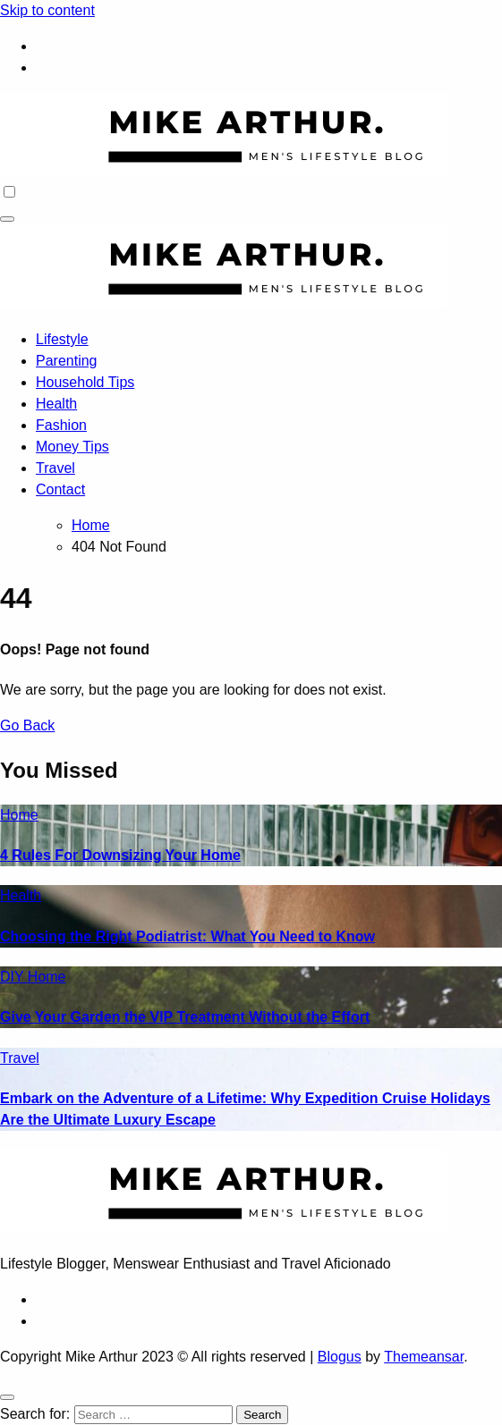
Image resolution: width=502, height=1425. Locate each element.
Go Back (27, 725)
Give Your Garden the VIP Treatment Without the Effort (185, 1016)
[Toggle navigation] (7, 219)
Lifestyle (62, 339)
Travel (55, 468)
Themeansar (424, 1356)
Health (56, 403)
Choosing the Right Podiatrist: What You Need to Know (187, 936)
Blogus (340, 1356)
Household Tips (85, 382)
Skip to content (47, 10)
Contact (60, 489)
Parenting (67, 360)
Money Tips (72, 446)
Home (19, 814)
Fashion (61, 425)
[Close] (7, 1397)
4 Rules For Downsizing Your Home (120, 855)
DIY (14, 976)
